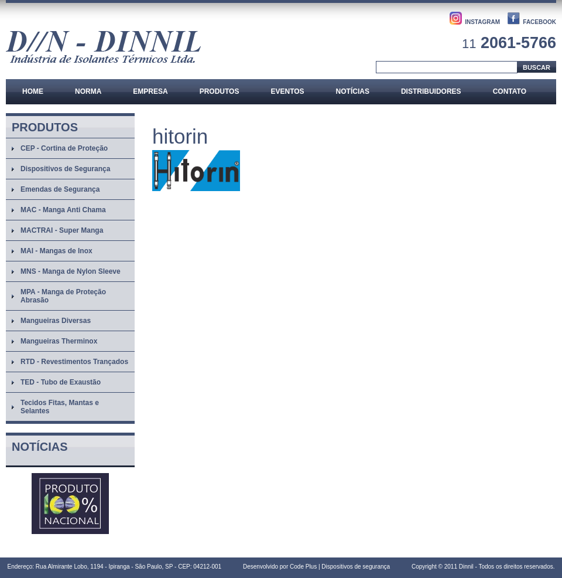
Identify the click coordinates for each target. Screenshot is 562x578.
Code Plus (303, 566)
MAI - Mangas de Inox (56, 251)
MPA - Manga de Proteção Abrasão (63, 296)
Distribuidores (431, 91)
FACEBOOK (539, 22)
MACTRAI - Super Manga (61, 230)
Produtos (219, 91)
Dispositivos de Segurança (65, 169)
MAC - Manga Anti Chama (63, 210)
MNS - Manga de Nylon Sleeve (70, 271)
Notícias (352, 91)
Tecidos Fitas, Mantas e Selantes (59, 407)
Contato (509, 91)
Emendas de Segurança (60, 189)
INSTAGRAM (482, 22)
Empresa (150, 91)
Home (32, 91)
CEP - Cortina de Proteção (64, 148)
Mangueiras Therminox (58, 341)
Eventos (287, 91)
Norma (88, 91)
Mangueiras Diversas (55, 321)
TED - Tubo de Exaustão (60, 382)
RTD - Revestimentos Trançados (74, 362)
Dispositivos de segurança (355, 566)
